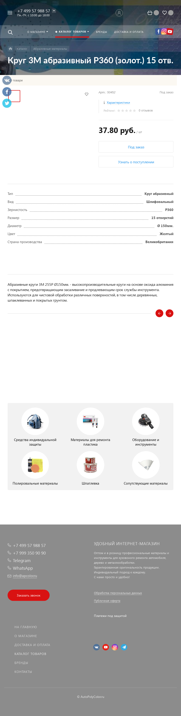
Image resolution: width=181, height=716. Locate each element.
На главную (25, 627)
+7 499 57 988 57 (33, 11)
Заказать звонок (28, 595)
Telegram (22, 560)
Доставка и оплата (32, 645)
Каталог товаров (30, 654)
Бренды (21, 662)
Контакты (23, 671)
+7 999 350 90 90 (29, 553)
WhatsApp (23, 568)
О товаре (16, 80)
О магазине (25, 636)
